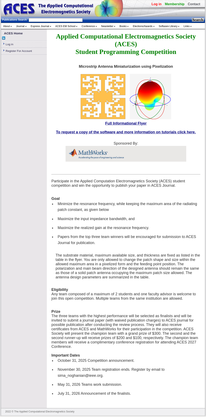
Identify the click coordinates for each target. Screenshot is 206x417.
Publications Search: (14, 19)
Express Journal (40, 26)
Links (187, 26)
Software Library (168, 26)
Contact (194, 4)
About (6, 26)
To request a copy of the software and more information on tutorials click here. (126, 132)
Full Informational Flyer (125, 123)
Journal (20, 26)
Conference (88, 26)
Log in (156, 4)
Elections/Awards (142, 26)
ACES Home (13, 33)
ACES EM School (65, 26)
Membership (174, 4)
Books (123, 26)
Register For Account (19, 51)
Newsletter (107, 26)
